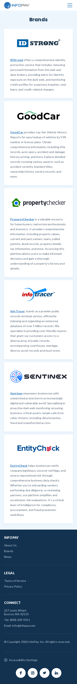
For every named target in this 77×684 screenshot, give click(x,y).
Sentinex (16, 393)
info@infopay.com (23, 625)
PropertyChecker (22, 219)
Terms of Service (15, 580)
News (8, 556)
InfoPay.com (17, 5)
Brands (8, 551)
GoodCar (16, 132)
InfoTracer (17, 311)
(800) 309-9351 (20, 620)
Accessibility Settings (23, 660)
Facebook (21, 673)
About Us (10, 545)
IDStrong (16, 60)
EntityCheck (19, 465)
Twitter (44, 673)
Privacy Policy (13, 586)
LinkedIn (56, 673)
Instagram (33, 673)
